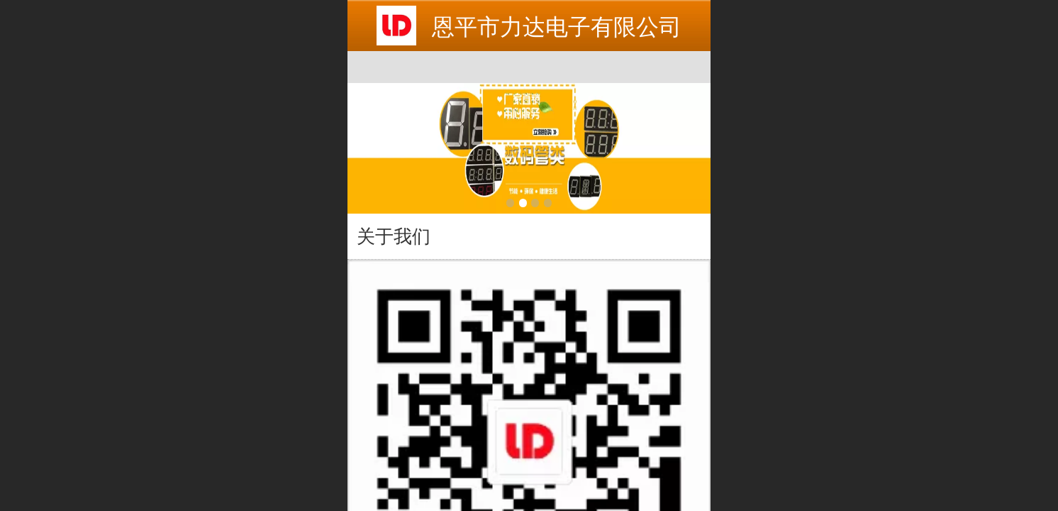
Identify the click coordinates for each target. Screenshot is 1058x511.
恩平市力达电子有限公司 (556, 27)
